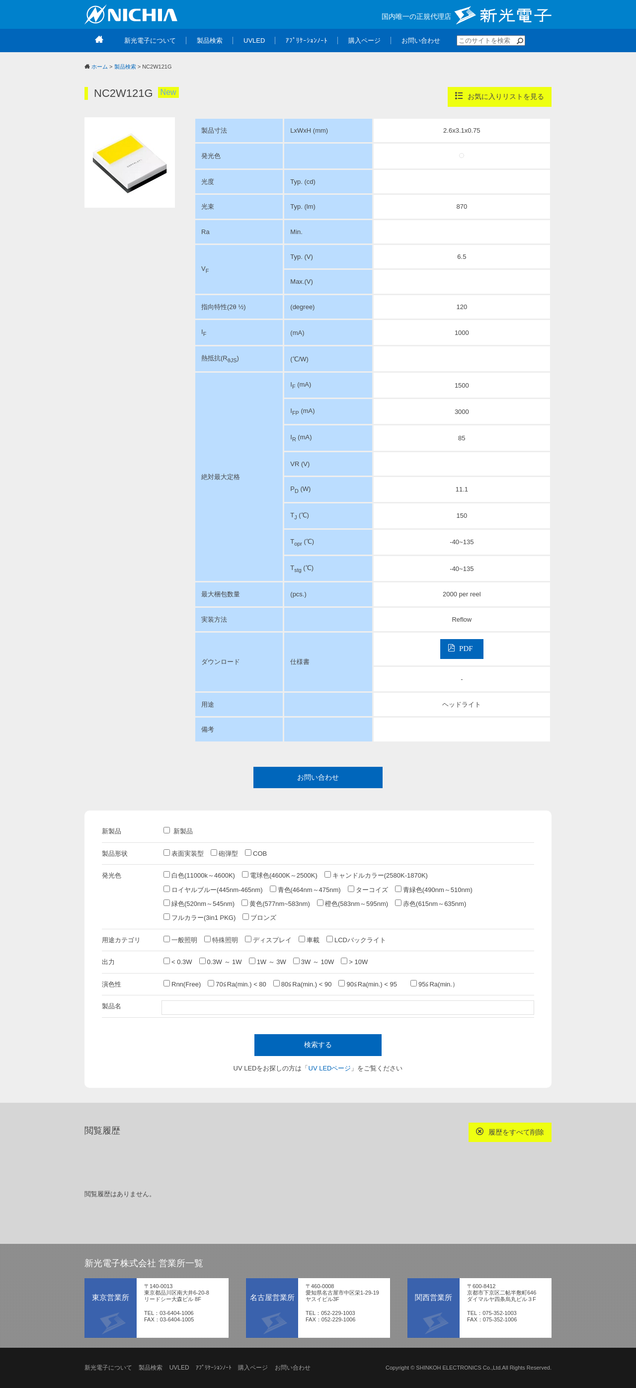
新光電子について (108, 1367)
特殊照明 (221, 940)
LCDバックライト (356, 940)
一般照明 (180, 940)
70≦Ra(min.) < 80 (237, 984)
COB (256, 853)
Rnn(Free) (182, 984)
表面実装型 (183, 853)
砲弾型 (224, 853)
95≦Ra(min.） (434, 984)
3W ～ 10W (313, 962)
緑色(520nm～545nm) (199, 903)
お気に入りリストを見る (499, 96)
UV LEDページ (330, 1068)
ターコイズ (368, 890)
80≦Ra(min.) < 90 (302, 984)
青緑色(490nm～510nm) (434, 890)
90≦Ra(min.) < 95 (370, 984)
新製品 (178, 831)
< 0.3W (177, 962)
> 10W (354, 962)
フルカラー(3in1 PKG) (199, 917)
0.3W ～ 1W (220, 962)
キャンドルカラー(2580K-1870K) (376, 875)
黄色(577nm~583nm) (275, 903)
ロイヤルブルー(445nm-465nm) (213, 890)
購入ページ (253, 1367)
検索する (318, 1045)
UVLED (179, 1367)
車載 (309, 940)
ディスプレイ (268, 940)
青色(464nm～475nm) (305, 890)
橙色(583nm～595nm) (352, 903)
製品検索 (125, 67)
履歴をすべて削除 (510, 1132)
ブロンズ (259, 917)
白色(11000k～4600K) (199, 875)
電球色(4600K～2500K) (280, 875)
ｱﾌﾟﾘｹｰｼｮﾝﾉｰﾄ (214, 1367)
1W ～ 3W (267, 962)
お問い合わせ (318, 777)
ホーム (99, 67)
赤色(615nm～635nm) (430, 903)
